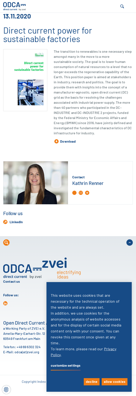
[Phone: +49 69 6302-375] (75, 193)
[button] (122, 6)
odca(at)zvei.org (26, 352)
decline (91, 381)
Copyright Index (34, 381)
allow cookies (114, 381)
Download (65, 141)
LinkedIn (13, 222)
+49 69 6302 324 (29, 347)
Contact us (11, 281)
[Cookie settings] (6, 389)
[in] (5, 303)
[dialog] (89, 337)
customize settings (66, 365)
